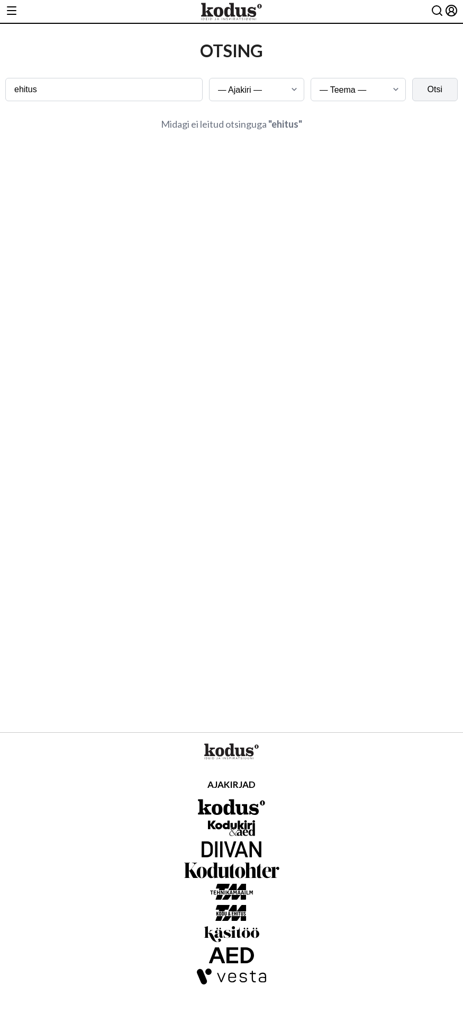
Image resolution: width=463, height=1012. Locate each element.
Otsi (435, 89)
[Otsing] (437, 11)
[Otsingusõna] (104, 89)
